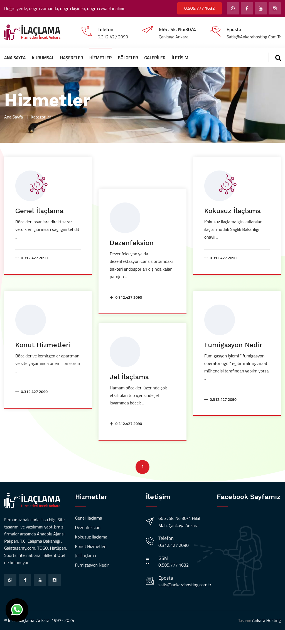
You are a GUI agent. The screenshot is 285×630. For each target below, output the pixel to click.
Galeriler (154, 57)
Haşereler (71, 57)
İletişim (180, 57)
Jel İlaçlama (129, 377)
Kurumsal (43, 57)
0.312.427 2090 (31, 258)
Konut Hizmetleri (43, 345)
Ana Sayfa (15, 57)
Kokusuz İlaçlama (232, 211)
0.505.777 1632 (199, 8)
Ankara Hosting (266, 620)
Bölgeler (128, 57)
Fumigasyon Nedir (233, 345)
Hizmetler (100, 57)
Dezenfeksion (132, 243)
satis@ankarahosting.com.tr (184, 584)
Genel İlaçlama (39, 211)
